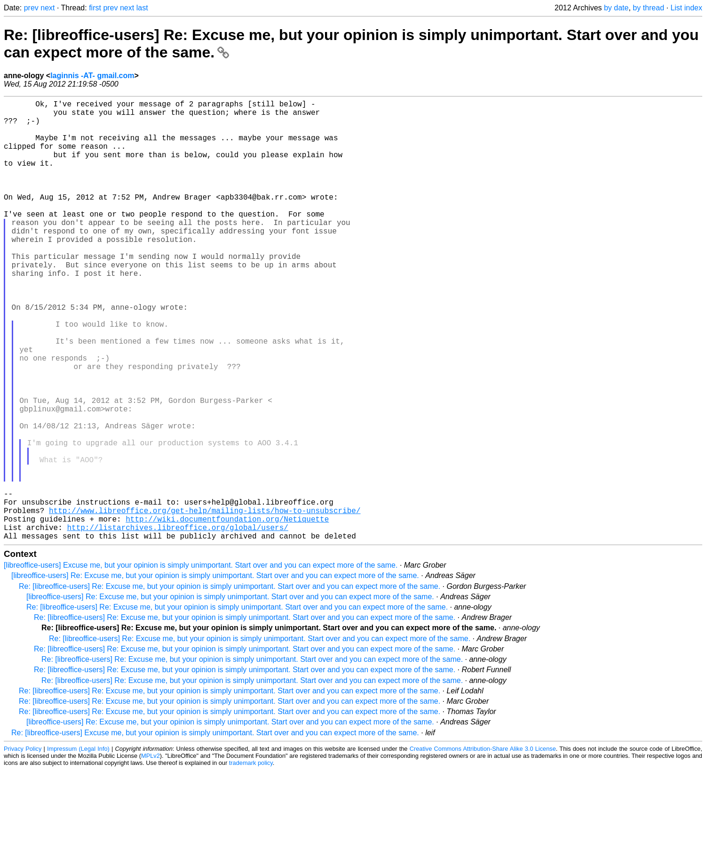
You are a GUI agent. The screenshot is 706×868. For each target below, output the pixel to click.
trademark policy (251, 860)
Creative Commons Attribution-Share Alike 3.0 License (483, 846)
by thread (648, 8)
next (47, 8)
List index (686, 8)
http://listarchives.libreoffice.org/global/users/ (177, 623)
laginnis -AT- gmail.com (92, 76)
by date (616, 8)
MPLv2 (150, 853)
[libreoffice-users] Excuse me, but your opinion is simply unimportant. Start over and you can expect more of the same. (200, 663)
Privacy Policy (22, 846)
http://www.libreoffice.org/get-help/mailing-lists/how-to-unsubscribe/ (204, 602)
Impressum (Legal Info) (78, 846)
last (142, 8)
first (95, 8)
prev (31, 8)
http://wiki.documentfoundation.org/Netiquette (227, 613)
